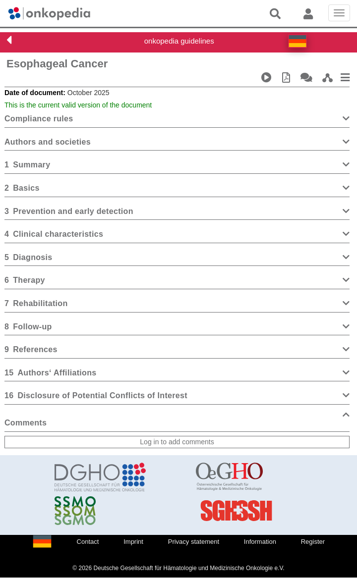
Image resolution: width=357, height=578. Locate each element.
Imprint (133, 541)
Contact (88, 541)
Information (260, 541)
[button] (297, 41)
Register (313, 541)
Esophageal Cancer (57, 63)
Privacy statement (193, 541)
